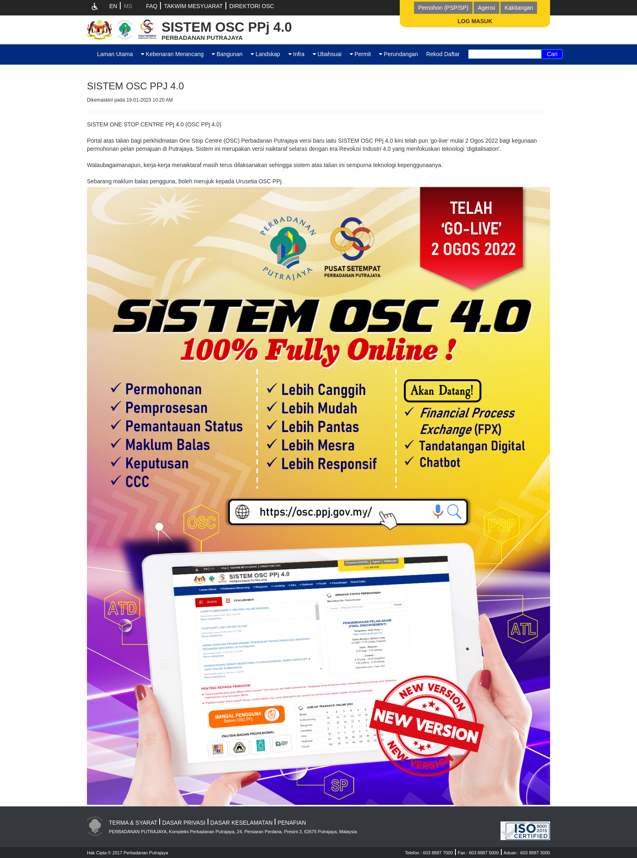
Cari (552, 54)
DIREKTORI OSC (251, 6)
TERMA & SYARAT (133, 822)
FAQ (151, 6)
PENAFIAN (291, 822)
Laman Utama (115, 54)
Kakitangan (519, 7)
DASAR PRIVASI (183, 822)
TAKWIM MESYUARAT (193, 6)
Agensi (486, 7)
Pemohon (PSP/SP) (443, 7)
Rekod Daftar (442, 54)
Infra (296, 54)
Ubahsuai (327, 54)
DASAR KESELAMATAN (241, 822)
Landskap (265, 54)
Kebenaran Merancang (172, 54)
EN (113, 6)
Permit (360, 54)
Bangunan (227, 54)
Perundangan (398, 54)
